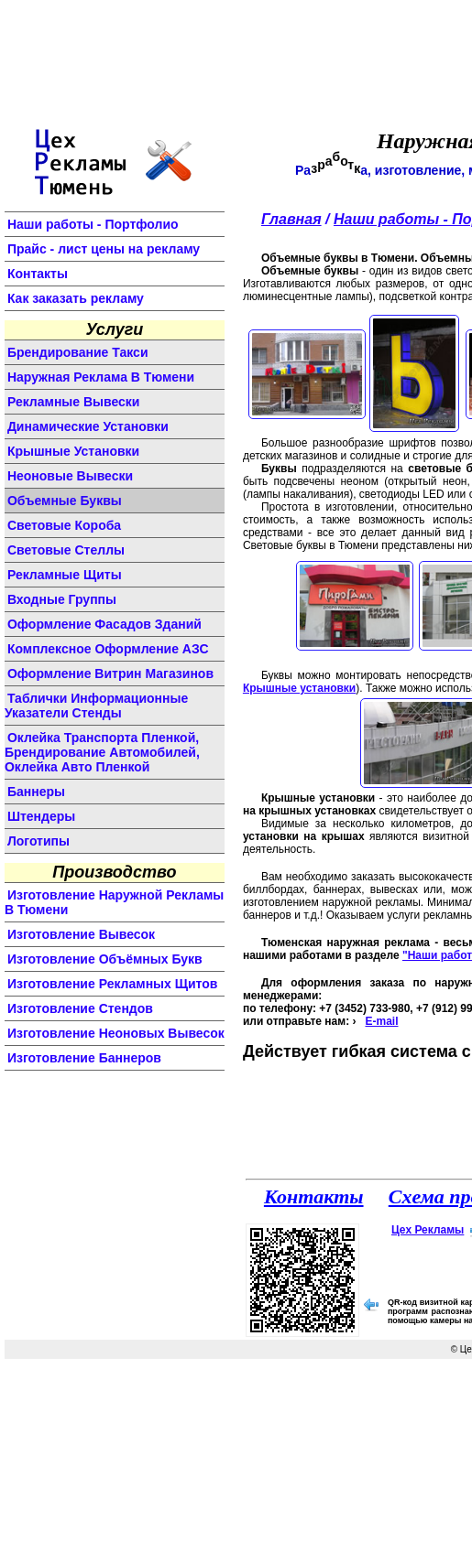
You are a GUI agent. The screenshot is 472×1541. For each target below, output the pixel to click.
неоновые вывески (70, 476)
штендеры (41, 816)
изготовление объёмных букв (105, 959)
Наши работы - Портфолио (93, 224)
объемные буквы (64, 500)
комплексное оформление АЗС (108, 648)
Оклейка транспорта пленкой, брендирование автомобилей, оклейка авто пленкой (102, 752)
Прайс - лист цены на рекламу (103, 249)
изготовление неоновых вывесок (116, 1033)
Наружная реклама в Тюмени (100, 377)
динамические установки (88, 426)
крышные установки (73, 451)
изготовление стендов (80, 1008)
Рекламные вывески (73, 401)
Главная (291, 219)
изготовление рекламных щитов (112, 983)
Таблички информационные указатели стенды (96, 705)
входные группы (61, 599)
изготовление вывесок (81, 934)
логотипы (38, 841)
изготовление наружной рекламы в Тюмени (114, 902)
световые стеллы (66, 550)
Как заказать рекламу (75, 298)
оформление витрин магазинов (110, 673)
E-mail (381, 1021)
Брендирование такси (77, 352)
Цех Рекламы (427, 1229)
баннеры (36, 791)
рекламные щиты (64, 574)
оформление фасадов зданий (104, 624)
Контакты (37, 273)
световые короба (64, 525)
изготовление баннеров (84, 1058)
